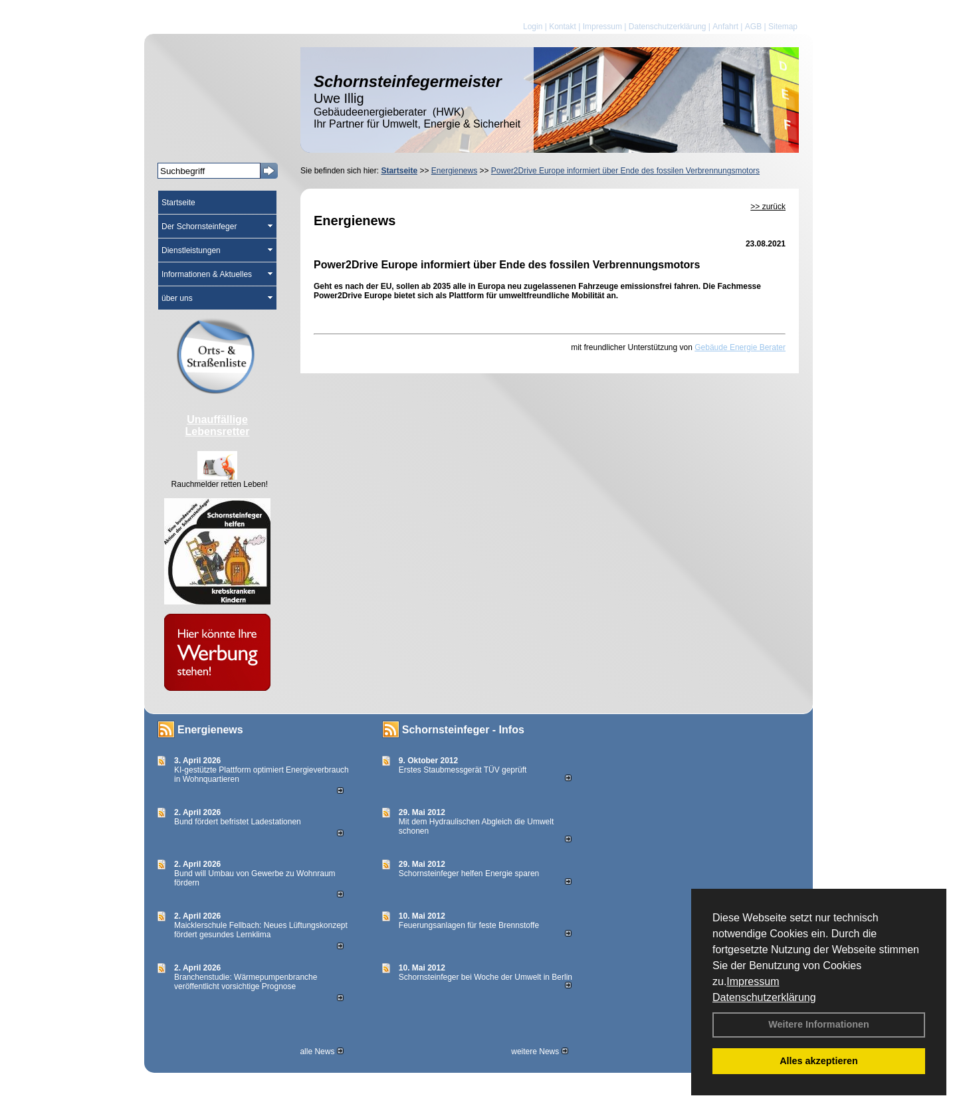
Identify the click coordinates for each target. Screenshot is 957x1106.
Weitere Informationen (818, 1024)
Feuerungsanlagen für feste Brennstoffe (469, 925)
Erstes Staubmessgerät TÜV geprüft (463, 770)
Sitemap (783, 26)
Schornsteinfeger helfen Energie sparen (469, 873)
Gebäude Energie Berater (740, 347)
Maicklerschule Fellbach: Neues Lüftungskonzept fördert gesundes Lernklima (261, 930)
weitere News (539, 1051)
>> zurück (768, 206)
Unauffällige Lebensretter (217, 425)
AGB (753, 26)
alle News (321, 1051)
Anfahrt (725, 26)
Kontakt (562, 26)
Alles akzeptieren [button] (819, 1061)
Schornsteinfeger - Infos (463, 729)
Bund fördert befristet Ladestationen (237, 821)
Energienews (210, 729)
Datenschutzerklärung (764, 997)
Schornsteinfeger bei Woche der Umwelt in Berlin (485, 977)
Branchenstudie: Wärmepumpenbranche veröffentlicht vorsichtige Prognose (245, 981)
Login (532, 26)
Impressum (752, 981)
